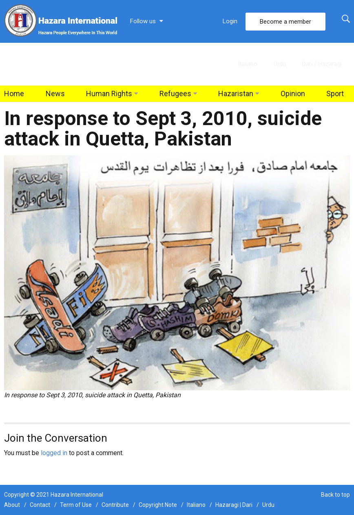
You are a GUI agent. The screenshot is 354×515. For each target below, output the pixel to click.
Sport (335, 93)
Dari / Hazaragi (322, 64)
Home (14, 93)
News (55, 93)
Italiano (247, 64)
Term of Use (76, 505)
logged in (54, 453)
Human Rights (109, 93)
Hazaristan (235, 93)
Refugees (175, 93)
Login (230, 21)
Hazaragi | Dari (233, 505)
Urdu (280, 64)
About (12, 505)
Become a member (285, 21)
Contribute (115, 505)
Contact (40, 505)
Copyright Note (158, 505)
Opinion (293, 93)
